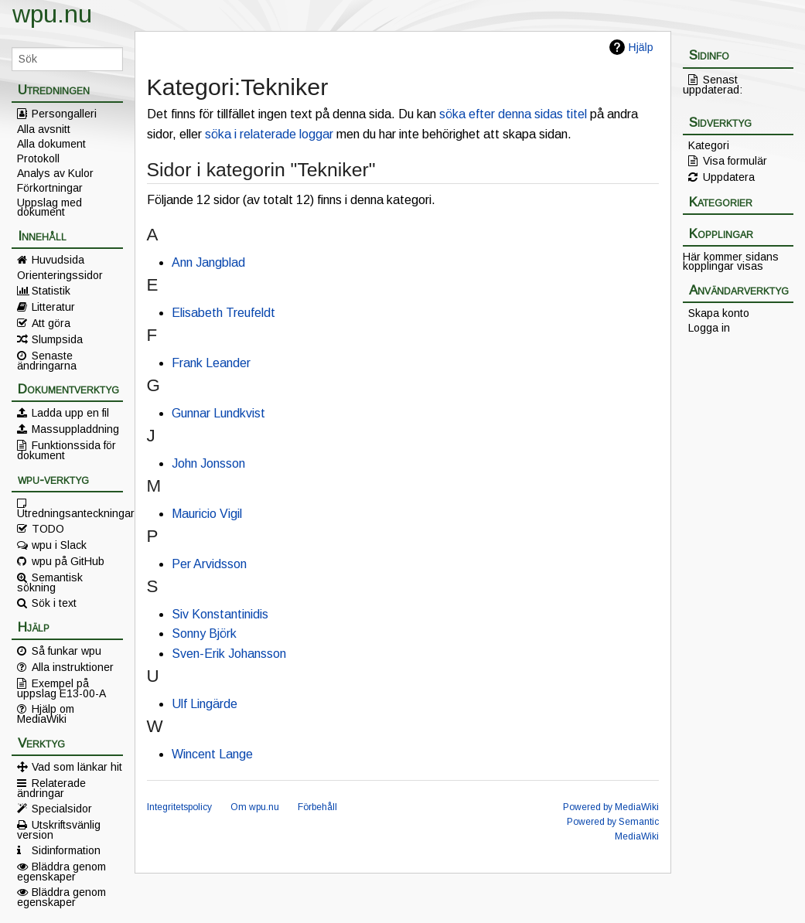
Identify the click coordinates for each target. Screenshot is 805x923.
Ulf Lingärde (204, 703)
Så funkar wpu (66, 650)
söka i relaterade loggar (269, 134)
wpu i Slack (59, 545)
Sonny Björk (204, 633)
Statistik (51, 290)
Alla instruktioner (73, 667)
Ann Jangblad (208, 262)
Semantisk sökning (50, 582)
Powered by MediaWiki (611, 807)
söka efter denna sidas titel (513, 114)
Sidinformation (66, 850)
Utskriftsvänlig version (59, 829)
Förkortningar (50, 187)
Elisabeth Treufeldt (223, 312)
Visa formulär (735, 160)
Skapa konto (718, 313)
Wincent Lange (212, 754)
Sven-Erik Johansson (229, 653)
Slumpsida (57, 339)
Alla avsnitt (43, 129)
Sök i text (54, 603)
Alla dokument (51, 143)
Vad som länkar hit (77, 766)
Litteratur (53, 306)
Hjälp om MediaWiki (45, 713)
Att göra (51, 323)
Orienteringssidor (60, 275)
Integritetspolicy (179, 807)
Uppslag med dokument (49, 207)
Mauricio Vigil (207, 513)
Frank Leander (211, 363)
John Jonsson (208, 463)
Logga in (709, 327)
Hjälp (641, 47)
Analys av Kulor (55, 173)
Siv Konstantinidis (220, 614)
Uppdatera (729, 177)
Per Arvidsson (209, 563)
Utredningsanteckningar (70, 512)
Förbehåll (317, 807)
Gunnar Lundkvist (218, 413)
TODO (48, 528)
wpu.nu (52, 14)
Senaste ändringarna (47, 360)
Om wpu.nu (254, 807)
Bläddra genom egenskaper (61, 871)
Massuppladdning (75, 429)
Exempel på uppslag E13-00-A (61, 688)
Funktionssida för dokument (66, 450)
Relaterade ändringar (51, 788)
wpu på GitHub (68, 561)
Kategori (708, 145)
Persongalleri (64, 113)
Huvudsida (58, 259)
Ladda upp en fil (70, 412)
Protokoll (38, 158)
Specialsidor (62, 808)
